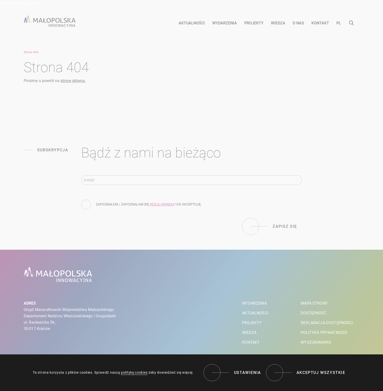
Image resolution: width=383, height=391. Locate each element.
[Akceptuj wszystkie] (305, 372)
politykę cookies (134, 372)
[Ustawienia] (232, 372)
